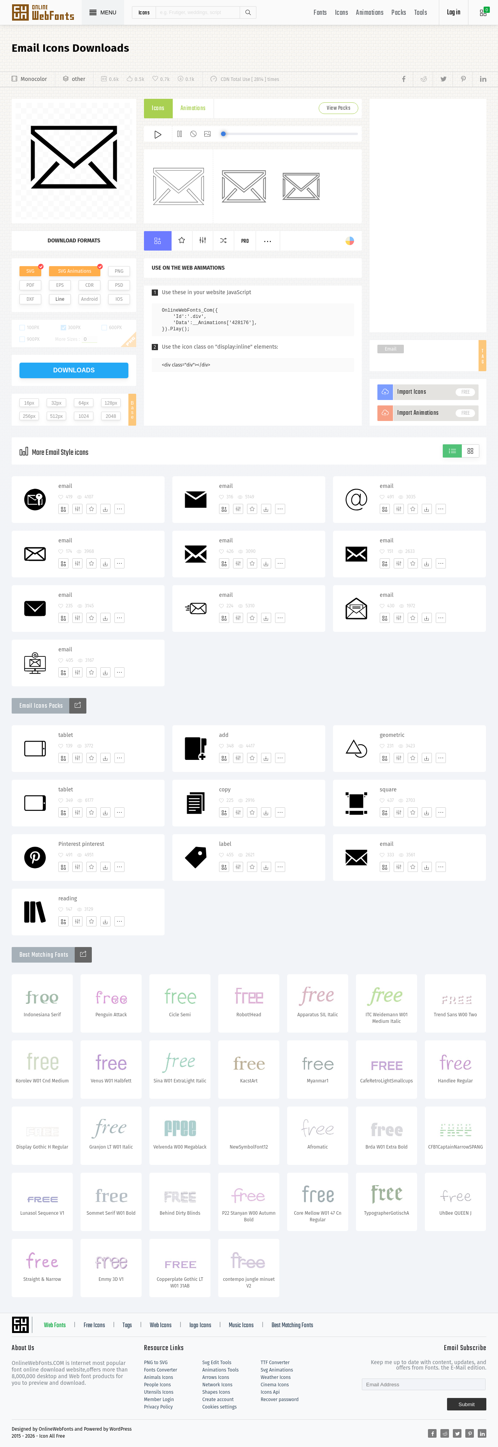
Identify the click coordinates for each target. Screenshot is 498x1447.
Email (390, 349)
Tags (127, 1326)
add (223, 735)
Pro (245, 241)
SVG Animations (74, 271)
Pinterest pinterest (81, 844)
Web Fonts (55, 1326)
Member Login (159, 1399)
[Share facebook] (406, 79)
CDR (89, 285)
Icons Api (270, 1392)
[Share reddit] (423, 79)
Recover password (280, 1399)
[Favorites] (91, 509)
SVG (30, 271)
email (65, 486)
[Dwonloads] (105, 509)
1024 (84, 416)
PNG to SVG (156, 1362)
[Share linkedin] (479, 79)
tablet (65, 735)
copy (225, 789)
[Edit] (77, 509)
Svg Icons (47, 13)
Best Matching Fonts (292, 1326)
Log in (453, 12)
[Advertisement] (428, 215)
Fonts (320, 13)
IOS (119, 299)
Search (248, 12)
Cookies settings (219, 1407)
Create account (218, 1399)
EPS (60, 285)
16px (29, 403)
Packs (399, 13)
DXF (30, 299)
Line (60, 299)
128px (111, 403)
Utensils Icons (159, 1392)
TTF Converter (275, 1362)
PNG (119, 271)
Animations (370, 13)
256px (29, 416)
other (78, 79)
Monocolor (34, 79)
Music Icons (241, 1326)
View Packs (338, 108)
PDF (30, 285)
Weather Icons (276, 1377)
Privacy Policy (158, 1407)
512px (56, 416)
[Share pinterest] (462, 79)
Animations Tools (220, 1370)
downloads (74, 370)
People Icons (157, 1384)
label (225, 844)
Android (89, 299)
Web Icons (161, 1326)
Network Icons (217, 1384)
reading (67, 898)
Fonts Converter (160, 1370)
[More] (119, 509)
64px (84, 403)
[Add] (63, 509)
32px (56, 403)
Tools (421, 13)
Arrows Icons (215, 1377)
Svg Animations (277, 1370)
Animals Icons (158, 1377)
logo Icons (200, 1326)
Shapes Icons (216, 1392)
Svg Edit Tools (216, 1362)
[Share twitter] (442, 79)
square (388, 789)
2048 (111, 416)
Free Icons (94, 1326)
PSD (119, 285)
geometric (392, 735)
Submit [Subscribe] (467, 1404)
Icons (342, 13)
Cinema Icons (275, 1384)
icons (144, 12)
